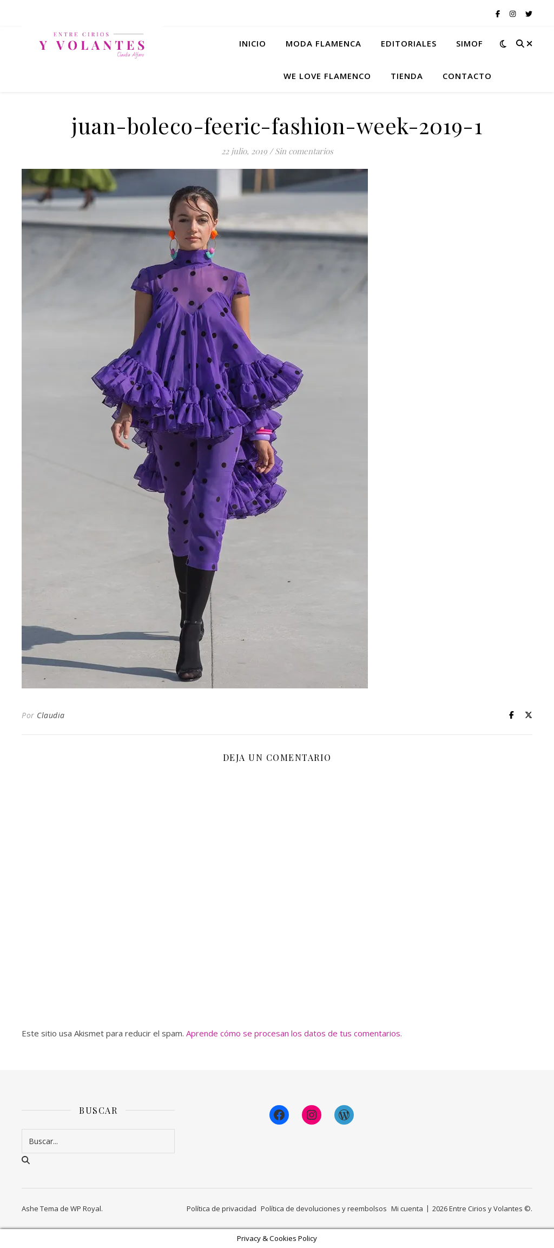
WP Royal (85, 1208)
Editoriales (409, 43)
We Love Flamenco (327, 75)
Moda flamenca (323, 43)
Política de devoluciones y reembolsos (324, 1208)
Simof (469, 43)
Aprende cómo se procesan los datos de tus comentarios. (294, 1033)
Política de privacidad (221, 1208)
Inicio (252, 43)
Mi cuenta (407, 1208)
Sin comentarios (304, 151)
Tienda (407, 75)
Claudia (51, 715)
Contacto (467, 75)
